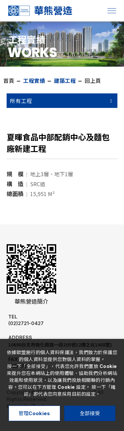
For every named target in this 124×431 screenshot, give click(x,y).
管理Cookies (34, 413)
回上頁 (93, 80)
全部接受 (90, 413)
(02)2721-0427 (44, 320)
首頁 (8, 80)
